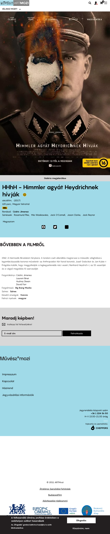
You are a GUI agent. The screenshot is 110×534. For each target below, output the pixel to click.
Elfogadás (81, 520)
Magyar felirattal (21, 204)
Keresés (90, 3)
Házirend (7, 388)
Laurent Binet (22, 278)
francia (24, 295)
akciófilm (6, 200)
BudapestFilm (55, 495)
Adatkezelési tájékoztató (55, 500)
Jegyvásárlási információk (18, 394)
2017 (17, 200)
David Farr (21, 284)
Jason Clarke (73, 215)
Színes (13, 291)
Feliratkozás (77, 333)
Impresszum (9, 374)
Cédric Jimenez (21, 211)
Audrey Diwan (23, 281)
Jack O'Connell (57, 215)
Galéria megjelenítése (55, 178)
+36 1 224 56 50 (99, 413)
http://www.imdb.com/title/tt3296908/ (4, 208)
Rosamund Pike (21, 215)
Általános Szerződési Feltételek (55, 489)
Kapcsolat (8, 381)
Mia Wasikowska (39, 215)
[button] (97, 3)
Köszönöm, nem (81, 528)
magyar (22, 298)
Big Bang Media (23, 287)
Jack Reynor (89, 215)
